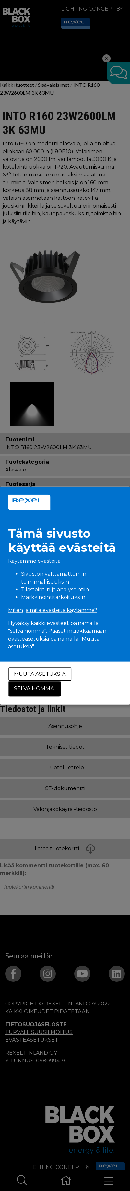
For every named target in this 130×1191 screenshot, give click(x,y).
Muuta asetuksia (39, 674)
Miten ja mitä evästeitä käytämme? (52, 610)
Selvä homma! (34, 688)
